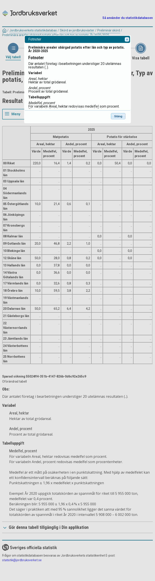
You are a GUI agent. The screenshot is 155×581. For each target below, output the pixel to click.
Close (127, 39)
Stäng (118, 116)
